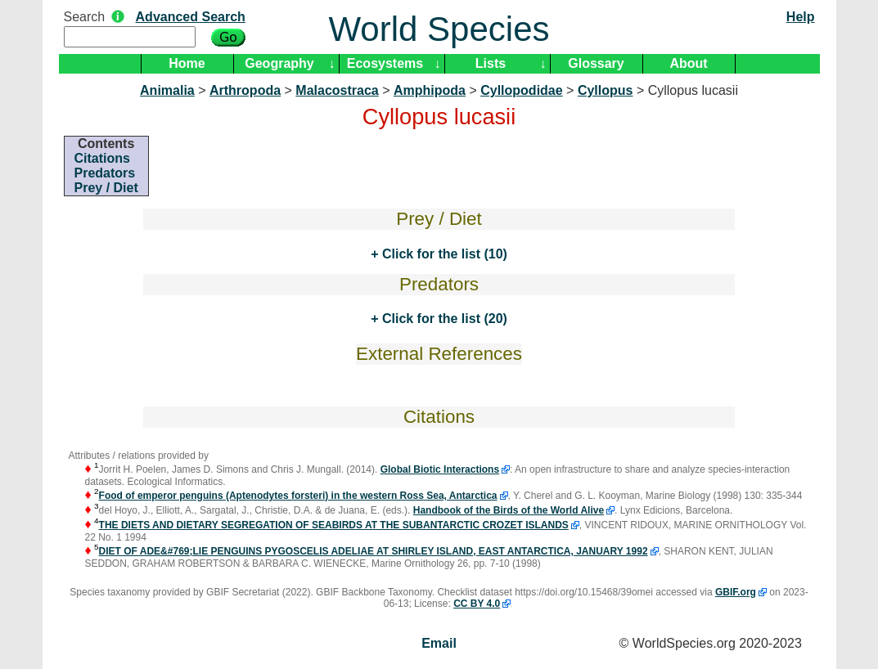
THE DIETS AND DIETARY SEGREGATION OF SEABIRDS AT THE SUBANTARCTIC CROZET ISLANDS (334, 525)
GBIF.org (735, 592)
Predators (105, 173)
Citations (102, 158)
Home (187, 63)
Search (85, 17)
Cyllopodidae (521, 90)
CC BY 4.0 (476, 603)
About (688, 63)
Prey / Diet (106, 188)
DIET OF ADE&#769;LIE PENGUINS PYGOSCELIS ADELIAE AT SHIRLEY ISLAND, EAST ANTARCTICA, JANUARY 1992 (373, 551)
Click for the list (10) (442, 254)
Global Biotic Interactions (439, 469)
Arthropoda (245, 90)
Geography (279, 63)
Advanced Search (190, 17)
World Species (438, 29)
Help (800, 17)
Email (439, 643)
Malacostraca (336, 90)
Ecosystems (385, 63)
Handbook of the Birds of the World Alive (508, 510)
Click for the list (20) (442, 319)
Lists (490, 63)
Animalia (167, 90)
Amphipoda (430, 90)
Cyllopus (605, 90)
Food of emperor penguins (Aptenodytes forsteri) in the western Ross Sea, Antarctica (298, 495)
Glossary (596, 63)
